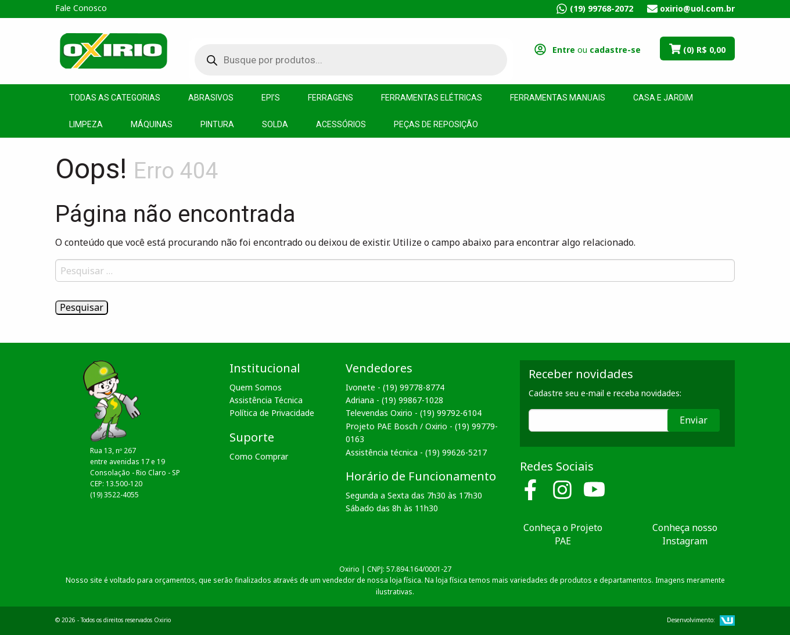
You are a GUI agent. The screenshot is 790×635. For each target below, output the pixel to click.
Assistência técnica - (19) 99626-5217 (416, 452)
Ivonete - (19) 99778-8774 (395, 387)
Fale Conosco (81, 7)
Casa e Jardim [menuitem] (663, 97)
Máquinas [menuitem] (152, 124)
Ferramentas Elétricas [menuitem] (431, 97)
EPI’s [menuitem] (270, 97)
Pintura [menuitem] (217, 124)
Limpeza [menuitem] (86, 124)
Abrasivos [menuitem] (211, 97)
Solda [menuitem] (275, 124)
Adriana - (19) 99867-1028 (394, 400)
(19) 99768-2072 (601, 8)
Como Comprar (258, 456)
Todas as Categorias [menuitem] (114, 97)
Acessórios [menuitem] (341, 124)
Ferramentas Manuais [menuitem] (557, 97)
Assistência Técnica (266, 400)
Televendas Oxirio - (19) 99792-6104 (414, 412)
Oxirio (113, 50)
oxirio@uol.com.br (697, 8)
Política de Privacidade (271, 412)
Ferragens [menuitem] (330, 97)
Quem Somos (255, 387)
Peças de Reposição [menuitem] (436, 124)
